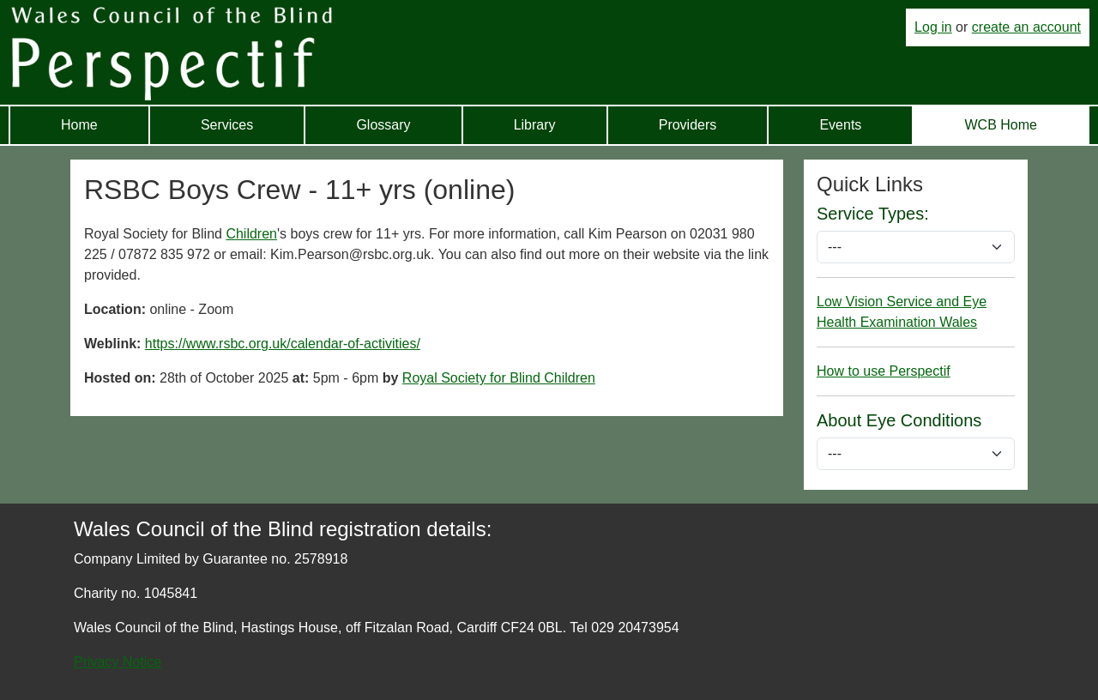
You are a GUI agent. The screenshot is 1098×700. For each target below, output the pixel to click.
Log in (933, 27)
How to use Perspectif (883, 371)
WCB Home (1000, 125)
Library (535, 125)
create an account (1026, 27)
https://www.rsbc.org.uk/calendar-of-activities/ (282, 343)
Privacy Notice (117, 662)
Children (251, 233)
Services (227, 125)
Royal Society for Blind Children (498, 378)
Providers (688, 125)
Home (79, 125)
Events (840, 125)
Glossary (383, 125)
